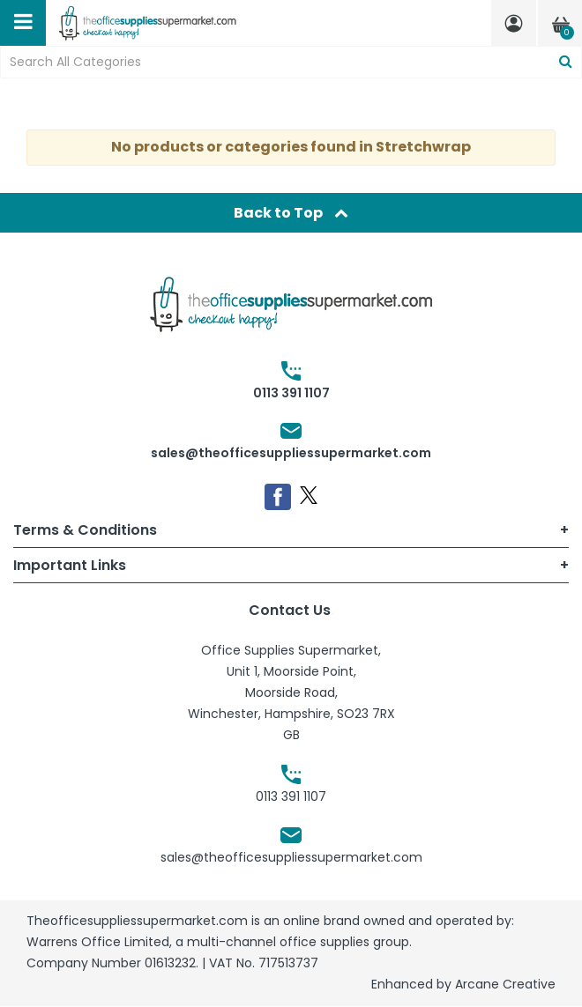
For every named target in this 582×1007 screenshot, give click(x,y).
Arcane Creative (505, 984)
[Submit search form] (565, 62)
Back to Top (291, 213)
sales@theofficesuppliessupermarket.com (291, 453)
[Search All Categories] (291, 62)
